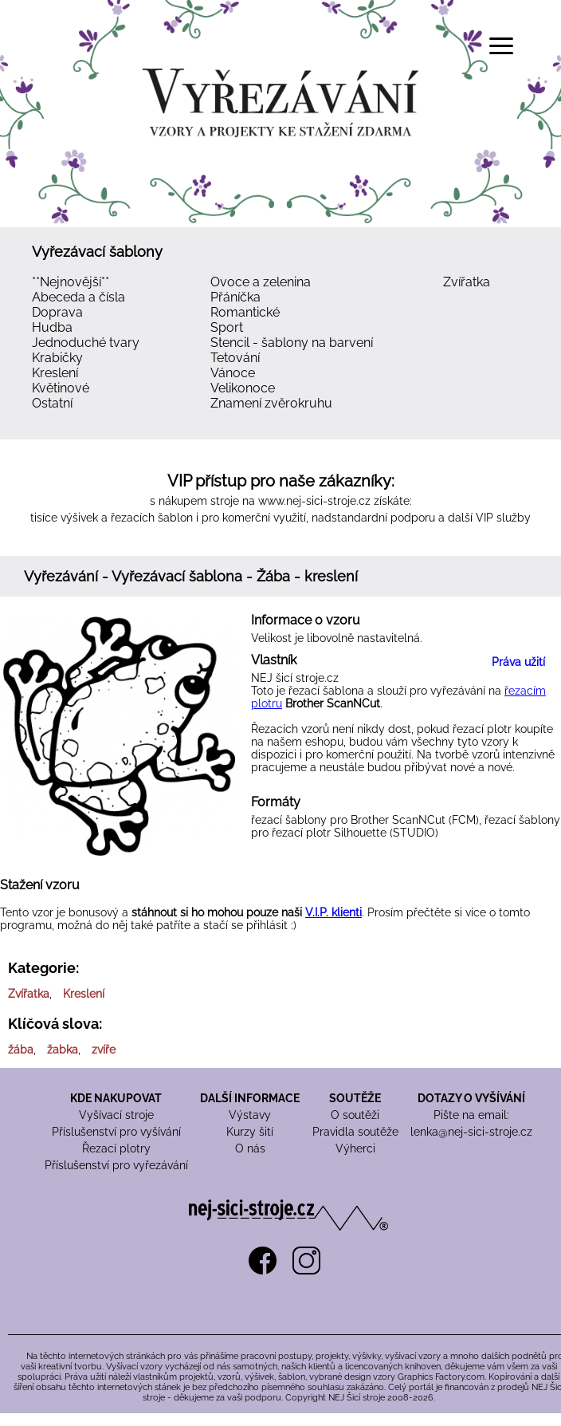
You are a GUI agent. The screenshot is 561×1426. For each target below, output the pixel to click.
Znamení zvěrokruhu (271, 403)
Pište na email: (471, 1115)
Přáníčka (235, 297)
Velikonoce (242, 388)
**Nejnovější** (70, 282)
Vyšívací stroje (116, 1115)
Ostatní (52, 403)
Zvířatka (466, 282)
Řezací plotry (116, 1148)
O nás (250, 1148)
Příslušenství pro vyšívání (116, 1131)
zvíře (104, 1049)
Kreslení (55, 372)
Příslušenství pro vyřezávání (116, 1165)
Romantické (245, 312)
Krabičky (57, 357)
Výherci (355, 1148)
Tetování (235, 357)
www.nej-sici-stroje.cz (314, 500)
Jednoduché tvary (85, 342)
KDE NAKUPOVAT (116, 1098)
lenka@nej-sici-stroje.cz (471, 1131)
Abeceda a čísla (78, 297)
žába (20, 1049)
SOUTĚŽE (355, 1098)
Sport (226, 327)
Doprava (57, 312)
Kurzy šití (249, 1131)
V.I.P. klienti (333, 912)
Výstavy (250, 1115)
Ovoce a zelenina (260, 282)
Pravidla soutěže (355, 1131)
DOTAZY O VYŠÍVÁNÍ (471, 1098)
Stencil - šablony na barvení (291, 342)
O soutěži (355, 1115)
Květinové (60, 388)
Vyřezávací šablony (97, 251)
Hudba (52, 327)
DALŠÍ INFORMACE (250, 1098)
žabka (62, 1049)
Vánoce (232, 372)
